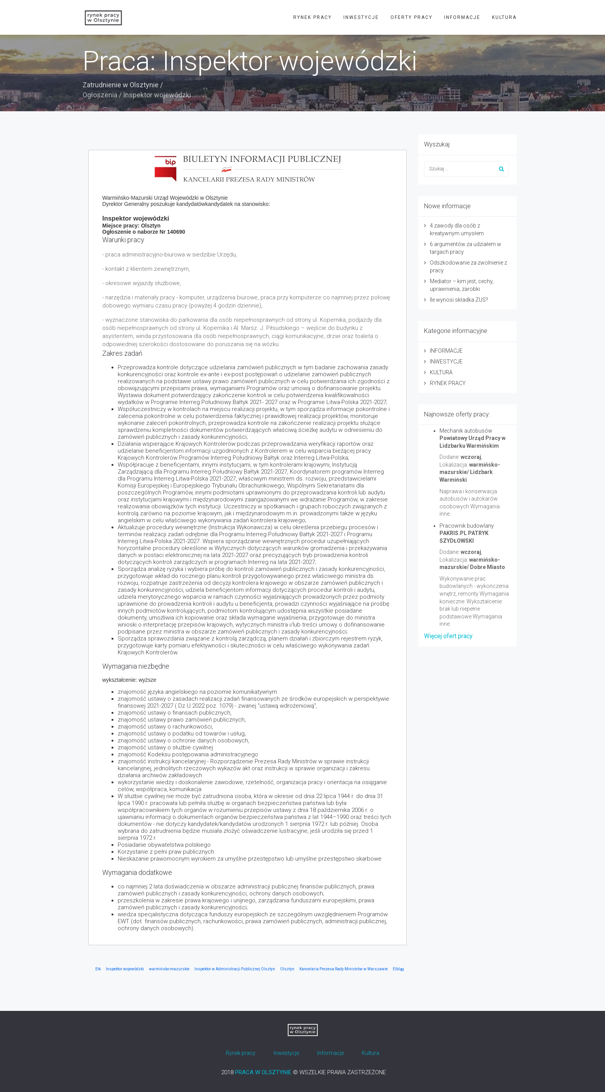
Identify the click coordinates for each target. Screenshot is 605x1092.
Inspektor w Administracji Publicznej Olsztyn (234, 969)
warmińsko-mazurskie (169, 969)
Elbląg (398, 969)
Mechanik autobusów (465, 431)
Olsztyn (287, 969)
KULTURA (504, 17)
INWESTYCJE (361, 17)
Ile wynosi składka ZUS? (459, 300)
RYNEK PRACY (312, 17)
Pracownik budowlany (466, 526)
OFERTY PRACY (411, 17)
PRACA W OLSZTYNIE (263, 1072)
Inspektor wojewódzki (125, 969)
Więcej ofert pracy (448, 636)
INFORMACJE (462, 17)
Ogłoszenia (100, 95)
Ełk (98, 969)
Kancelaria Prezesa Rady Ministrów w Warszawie (343, 969)
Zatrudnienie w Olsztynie (121, 85)
